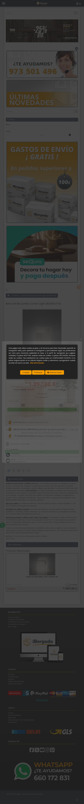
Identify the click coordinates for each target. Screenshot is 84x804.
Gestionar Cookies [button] (54, 372)
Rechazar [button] (38, 372)
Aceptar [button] (25, 372)
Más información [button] (37, 363)
